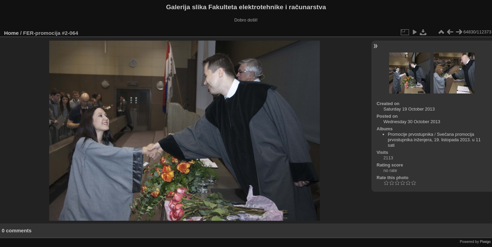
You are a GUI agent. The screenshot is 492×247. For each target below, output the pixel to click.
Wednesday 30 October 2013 (411, 121)
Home (11, 33)
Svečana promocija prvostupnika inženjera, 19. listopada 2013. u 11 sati (434, 140)
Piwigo (485, 241)
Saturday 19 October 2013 (409, 109)
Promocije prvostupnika (410, 134)
